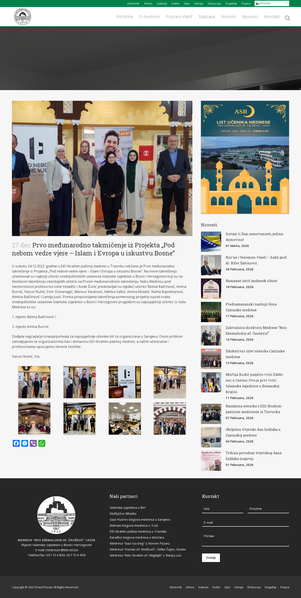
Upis (187, 3)
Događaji (231, 3)
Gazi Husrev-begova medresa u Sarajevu (140, 519)
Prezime (255, 508)
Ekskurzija (214, 3)
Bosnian (263, 3)
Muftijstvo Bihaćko (123, 513)
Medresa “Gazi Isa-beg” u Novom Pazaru (140, 543)
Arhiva (148, 3)
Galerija (162, 3)
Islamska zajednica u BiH (128, 507)
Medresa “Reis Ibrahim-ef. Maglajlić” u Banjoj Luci (145, 555)
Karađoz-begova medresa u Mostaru (137, 537)
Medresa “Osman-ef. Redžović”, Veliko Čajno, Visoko (148, 549)
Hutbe (175, 3)
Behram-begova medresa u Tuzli (134, 525)
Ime (206, 508)
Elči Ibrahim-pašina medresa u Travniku (138, 531)
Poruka (210, 536)
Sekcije (198, 3)
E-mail (209, 522)
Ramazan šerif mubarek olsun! (251, 280)
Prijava (245, 3)
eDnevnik (133, 3)
